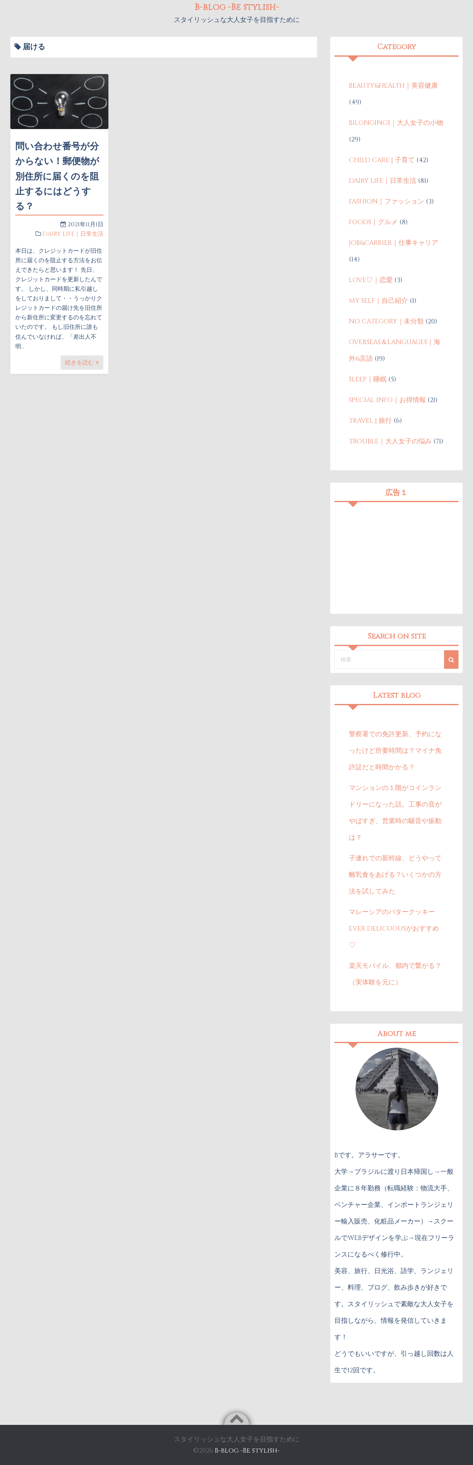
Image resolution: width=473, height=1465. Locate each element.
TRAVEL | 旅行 (370, 420)
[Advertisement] (396, 558)
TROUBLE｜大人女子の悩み (390, 441)
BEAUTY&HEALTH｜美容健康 (393, 85)
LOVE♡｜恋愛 (371, 280)
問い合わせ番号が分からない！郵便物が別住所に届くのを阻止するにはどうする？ (57, 177)
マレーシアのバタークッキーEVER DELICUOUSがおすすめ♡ (394, 928)
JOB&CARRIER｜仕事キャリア (393, 242)
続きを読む (82, 362)
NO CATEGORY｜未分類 (386, 321)
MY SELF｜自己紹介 (378, 300)
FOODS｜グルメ (373, 222)
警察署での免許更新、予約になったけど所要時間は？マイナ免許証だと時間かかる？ (395, 751)
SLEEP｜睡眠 (368, 379)
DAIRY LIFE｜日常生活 (73, 234)
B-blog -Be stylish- (247, 1450)
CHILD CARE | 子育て (382, 160)
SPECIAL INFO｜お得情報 (387, 400)
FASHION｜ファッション (386, 201)
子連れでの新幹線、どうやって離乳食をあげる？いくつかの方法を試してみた (395, 875)
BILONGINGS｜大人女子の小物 (396, 122)
